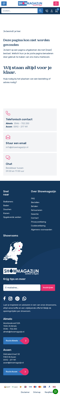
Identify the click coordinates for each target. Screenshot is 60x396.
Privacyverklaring (38, 222)
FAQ (33, 198)
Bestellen (35, 202)
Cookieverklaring (38, 226)
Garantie (35, 214)
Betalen (34, 206)
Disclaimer (25, 392)
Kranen (6, 213)
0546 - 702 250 (21, 123)
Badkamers (8, 201)
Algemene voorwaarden (41, 229)
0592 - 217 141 (21, 126)
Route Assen (11, 372)
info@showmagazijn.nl (17, 147)
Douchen (7, 209)
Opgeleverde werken (12, 217)
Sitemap (37, 392)
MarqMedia (51, 392)
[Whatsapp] (55, 391)
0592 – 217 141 (9, 360)
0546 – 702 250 (10, 329)
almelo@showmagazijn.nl (13, 332)
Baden (6, 205)
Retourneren (36, 210)
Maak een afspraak (56, 3)
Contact (35, 218)
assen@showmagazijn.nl (13, 363)
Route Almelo (12, 341)
